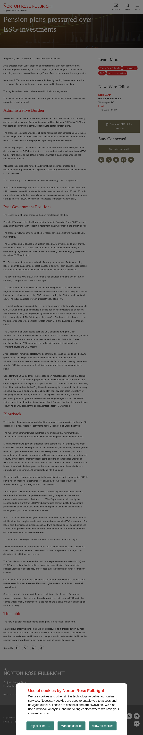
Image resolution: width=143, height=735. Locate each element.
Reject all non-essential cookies (42, 726)
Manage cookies (71, 726)
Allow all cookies (102, 726)
